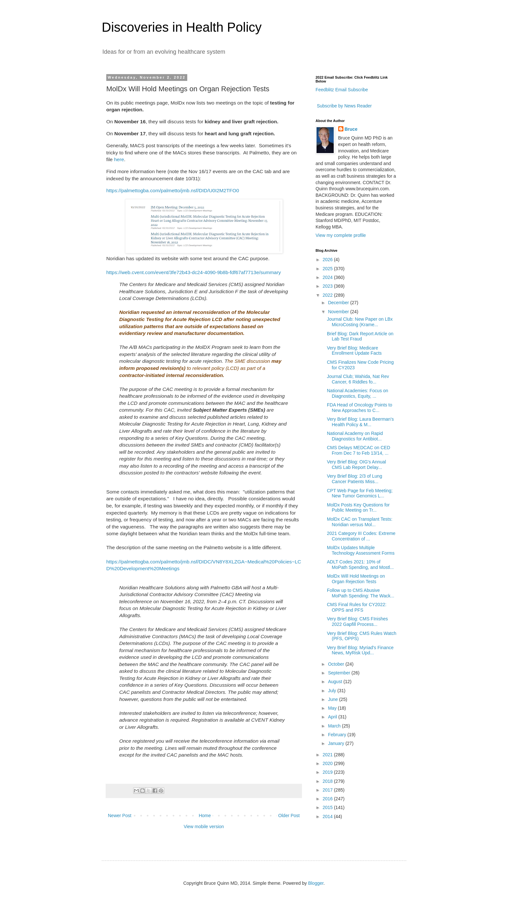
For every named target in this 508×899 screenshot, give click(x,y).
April (333, 716)
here (119, 159)
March (335, 725)
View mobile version (204, 826)
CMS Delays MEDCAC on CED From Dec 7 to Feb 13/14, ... (358, 450)
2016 (328, 798)
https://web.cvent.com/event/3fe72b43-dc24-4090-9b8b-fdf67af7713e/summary (193, 272)
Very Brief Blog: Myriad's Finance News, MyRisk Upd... (360, 650)
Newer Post (119, 815)
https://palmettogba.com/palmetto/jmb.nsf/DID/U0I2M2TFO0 (172, 190)
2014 (328, 816)
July (332, 690)
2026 (328, 259)
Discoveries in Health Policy (182, 27)
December (339, 302)
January (336, 743)
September (339, 672)
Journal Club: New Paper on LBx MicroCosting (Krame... (360, 321)
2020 (328, 763)
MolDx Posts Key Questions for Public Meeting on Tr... (358, 507)
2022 (328, 295)
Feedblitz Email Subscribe (342, 89)
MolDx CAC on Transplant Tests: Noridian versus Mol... (359, 521)
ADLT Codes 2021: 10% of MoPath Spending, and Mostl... (360, 564)
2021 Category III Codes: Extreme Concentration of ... (361, 536)
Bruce (351, 129)
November (339, 311)
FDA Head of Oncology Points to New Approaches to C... (359, 407)
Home (205, 815)
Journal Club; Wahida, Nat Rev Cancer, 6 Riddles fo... (358, 379)
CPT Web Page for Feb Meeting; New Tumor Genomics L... (360, 493)
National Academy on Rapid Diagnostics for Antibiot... (355, 436)
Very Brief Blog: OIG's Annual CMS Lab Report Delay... (356, 464)
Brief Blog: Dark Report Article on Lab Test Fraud (360, 336)
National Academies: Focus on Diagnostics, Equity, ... (357, 393)
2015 (328, 807)
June (333, 699)
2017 (328, 790)
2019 (328, 772)
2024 (328, 277)
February (337, 734)
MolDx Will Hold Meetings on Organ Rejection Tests (356, 578)
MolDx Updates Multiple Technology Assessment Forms (361, 550)
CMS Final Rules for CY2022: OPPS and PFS (357, 607)
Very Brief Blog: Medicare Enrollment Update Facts (354, 350)
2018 (328, 781)
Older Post (289, 815)
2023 (328, 286)
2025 (328, 268)
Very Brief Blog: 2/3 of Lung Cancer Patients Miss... (354, 478)
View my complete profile (341, 235)
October (336, 664)
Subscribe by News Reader (344, 105)
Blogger (315, 883)
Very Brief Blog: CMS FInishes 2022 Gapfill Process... (357, 621)
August (335, 681)
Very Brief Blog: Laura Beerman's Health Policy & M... (360, 421)
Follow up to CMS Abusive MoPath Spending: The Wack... (360, 593)
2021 (328, 754)
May (333, 708)
